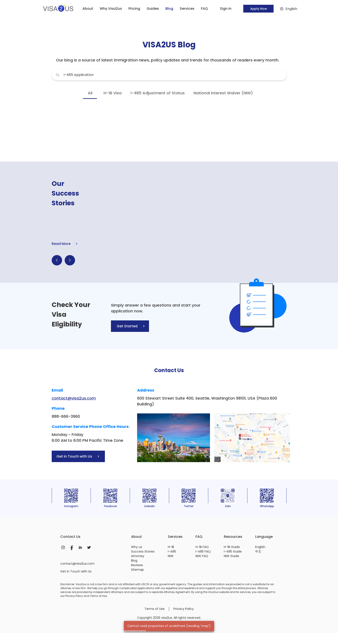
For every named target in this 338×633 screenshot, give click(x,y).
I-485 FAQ (203, 551)
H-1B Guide (232, 547)
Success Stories (143, 551)
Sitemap (137, 569)
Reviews (137, 565)
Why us (136, 547)
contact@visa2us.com (74, 398)
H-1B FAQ (202, 547)
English (260, 547)
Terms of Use (154, 609)
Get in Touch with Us (75, 571)
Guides (153, 8)
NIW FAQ (201, 556)
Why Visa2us (111, 8)
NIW (170, 556)
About (87, 8)
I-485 (172, 551)
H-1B (171, 547)
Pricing (134, 8)
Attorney (137, 556)
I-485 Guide (233, 551)
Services (187, 8)
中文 (258, 551)
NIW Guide (231, 556)
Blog (134, 560)
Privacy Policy (183, 609)
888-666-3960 (66, 416)
